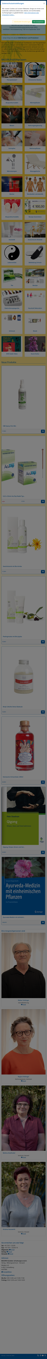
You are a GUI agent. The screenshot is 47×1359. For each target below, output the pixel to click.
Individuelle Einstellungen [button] (22, 22)
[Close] (44, 3)
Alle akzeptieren (38, 22)
